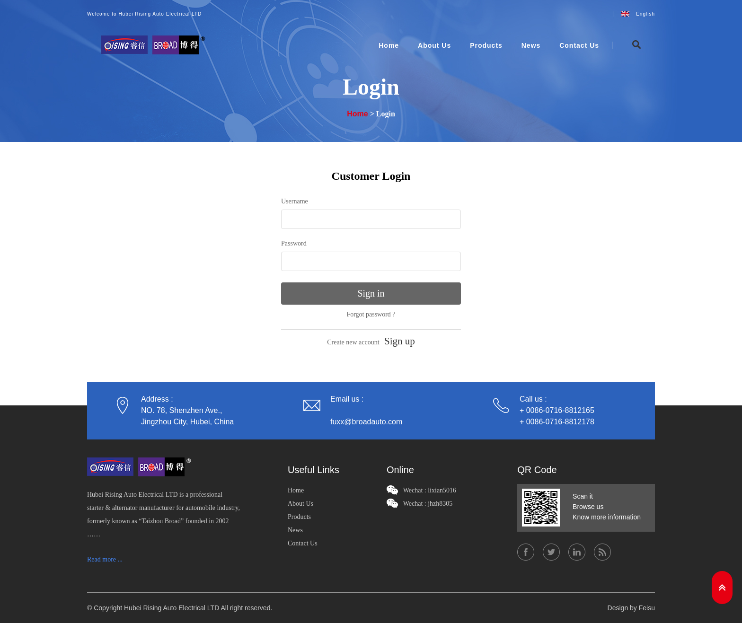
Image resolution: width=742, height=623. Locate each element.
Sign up (399, 341)
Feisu (647, 608)
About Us (434, 45)
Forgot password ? (370, 314)
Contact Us (579, 45)
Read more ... (105, 559)
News (531, 45)
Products (486, 45)
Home (389, 45)
